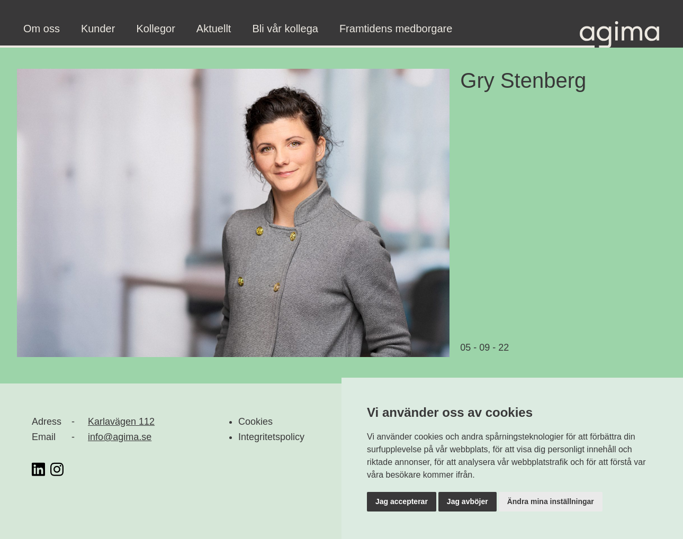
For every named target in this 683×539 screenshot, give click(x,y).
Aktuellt (213, 28)
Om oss (41, 28)
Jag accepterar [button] (401, 501)
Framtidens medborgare (395, 28)
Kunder (98, 28)
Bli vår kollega (285, 28)
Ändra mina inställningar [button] (550, 501)
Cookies (255, 421)
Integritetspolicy (271, 437)
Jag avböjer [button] (467, 501)
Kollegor (155, 28)
